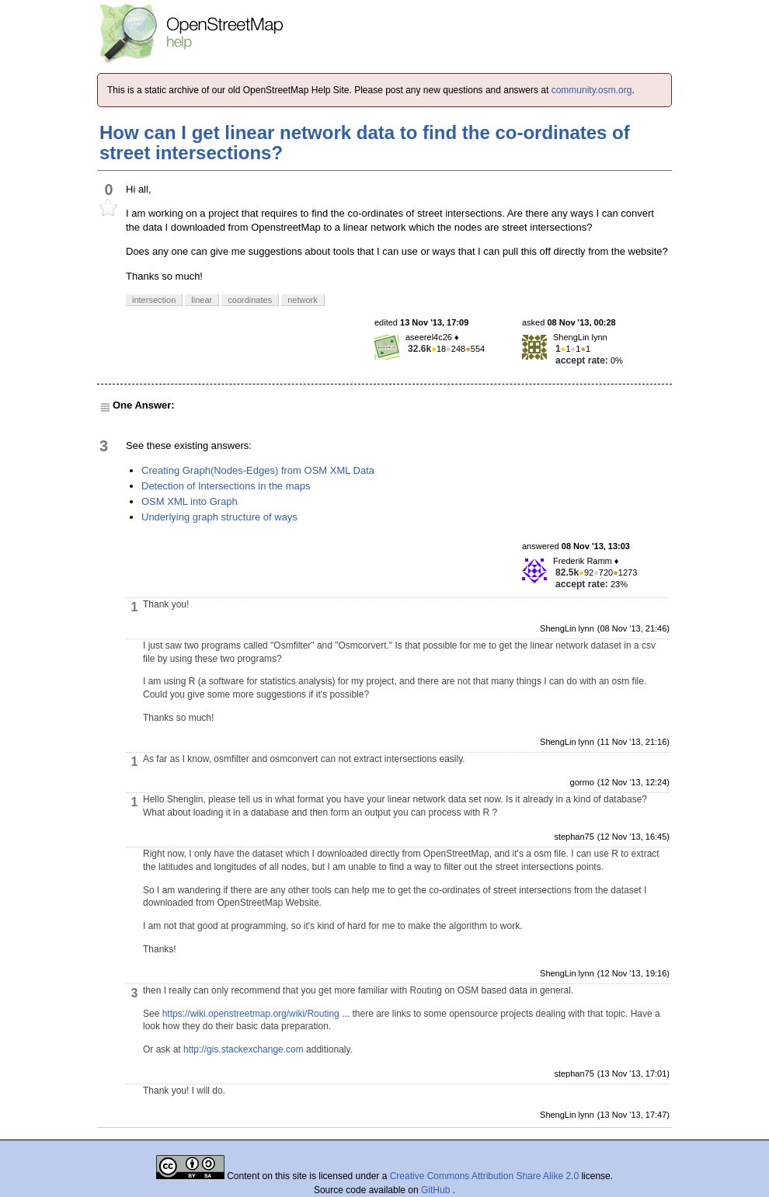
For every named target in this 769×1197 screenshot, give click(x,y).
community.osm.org (592, 90)
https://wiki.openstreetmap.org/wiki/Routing (250, 1013)
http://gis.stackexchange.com (243, 1049)
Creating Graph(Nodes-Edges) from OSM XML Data (257, 470)
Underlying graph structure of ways (219, 517)
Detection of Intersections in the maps (226, 486)
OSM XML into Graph (189, 501)
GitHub (437, 1190)
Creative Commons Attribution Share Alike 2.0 (484, 1176)
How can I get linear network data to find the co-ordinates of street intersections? (364, 142)
